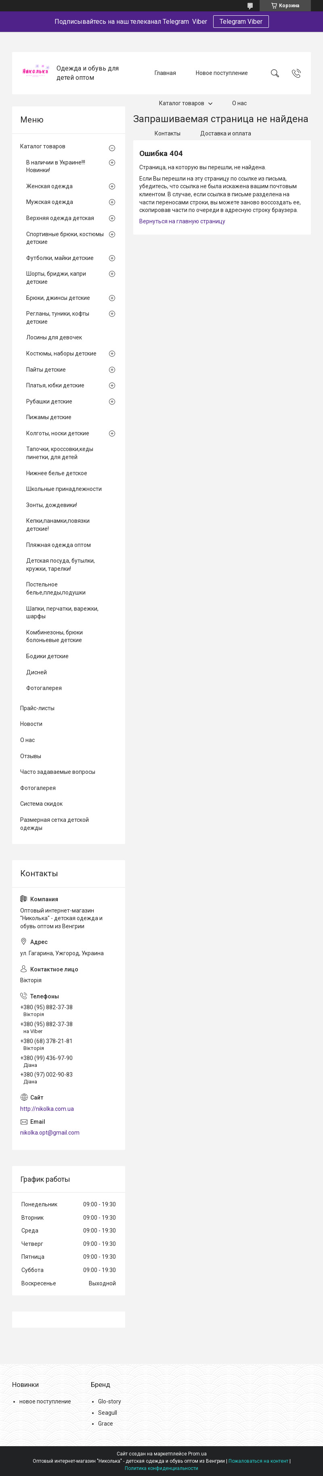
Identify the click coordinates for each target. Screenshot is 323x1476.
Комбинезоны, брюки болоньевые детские (54, 636)
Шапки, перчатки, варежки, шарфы (62, 612)
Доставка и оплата (225, 133)
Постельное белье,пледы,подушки (56, 588)
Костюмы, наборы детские (61, 353)
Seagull (107, 1412)
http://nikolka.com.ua (47, 1109)
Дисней (36, 672)
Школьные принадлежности (64, 489)
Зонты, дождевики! (51, 505)
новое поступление (45, 1401)
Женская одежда (49, 186)
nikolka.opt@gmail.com (50, 1132)
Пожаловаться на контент (258, 1461)
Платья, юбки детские (55, 385)
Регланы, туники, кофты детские (57, 317)
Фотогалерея (44, 688)
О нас (239, 103)
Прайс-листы (37, 708)
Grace (105, 1423)
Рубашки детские (49, 401)
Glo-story (109, 1401)
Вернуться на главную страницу (182, 221)
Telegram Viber (241, 21)
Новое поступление (222, 73)
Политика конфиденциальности (161, 1468)
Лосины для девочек (54, 337)
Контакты (167, 133)
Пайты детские (46, 369)
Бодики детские (47, 656)
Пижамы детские (48, 417)
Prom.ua (197, 1454)
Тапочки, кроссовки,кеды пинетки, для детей (59, 453)
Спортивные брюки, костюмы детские (65, 238)
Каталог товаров (181, 103)
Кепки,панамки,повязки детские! (58, 525)
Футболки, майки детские (60, 258)
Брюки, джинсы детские (58, 298)
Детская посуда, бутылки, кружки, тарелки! (60, 564)
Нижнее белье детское (56, 473)
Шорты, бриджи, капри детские (56, 277)
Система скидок (41, 803)
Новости (31, 724)
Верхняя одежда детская (60, 218)
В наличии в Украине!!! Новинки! (55, 166)
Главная (165, 73)
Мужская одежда (49, 202)
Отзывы (30, 756)
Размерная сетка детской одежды (54, 824)
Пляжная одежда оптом (58, 545)
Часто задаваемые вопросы (57, 772)
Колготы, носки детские (57, 433)
